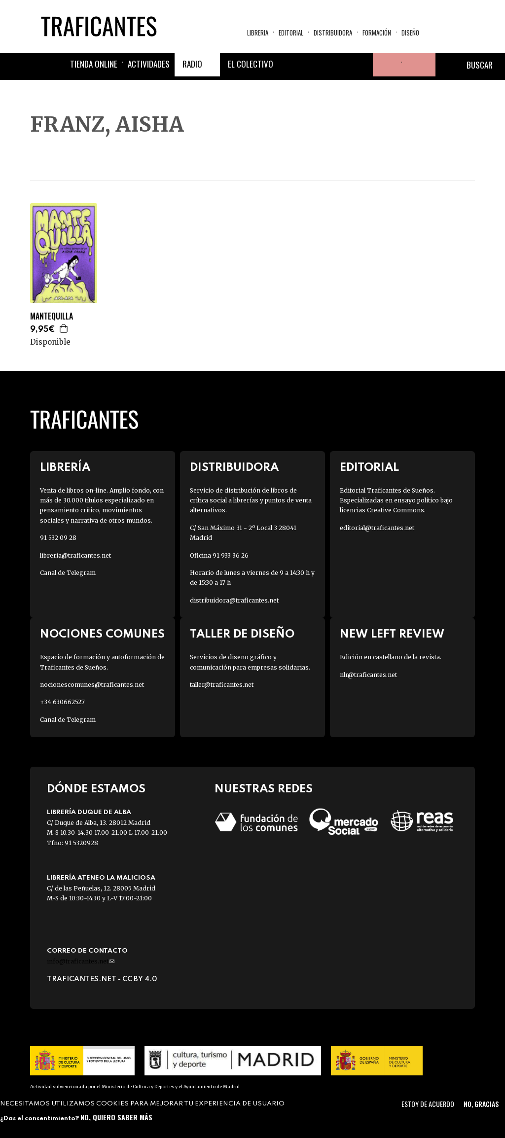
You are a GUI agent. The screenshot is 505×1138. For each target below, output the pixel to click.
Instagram (337, 64)
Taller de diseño (242, 634)
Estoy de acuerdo (427, 1104)
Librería (65, 467)
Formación (376, 32)
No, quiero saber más (116, 1117)
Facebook (290, 64)
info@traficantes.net (80, 961)
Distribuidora (333, 32)
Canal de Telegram (68, 572)
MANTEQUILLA (51, 316)
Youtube (361, 64)
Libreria (257, 32)
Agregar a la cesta (64, 328)
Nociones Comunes (102, 634)
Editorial (291, 32)
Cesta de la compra (419, 64)
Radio (192, 64)
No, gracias (481, 1104)
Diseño (410, 32)
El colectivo (250, 64)
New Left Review (392, 634)
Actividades (149, 64)
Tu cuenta (385, 64)
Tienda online (93, 64)
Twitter (313, 64)
